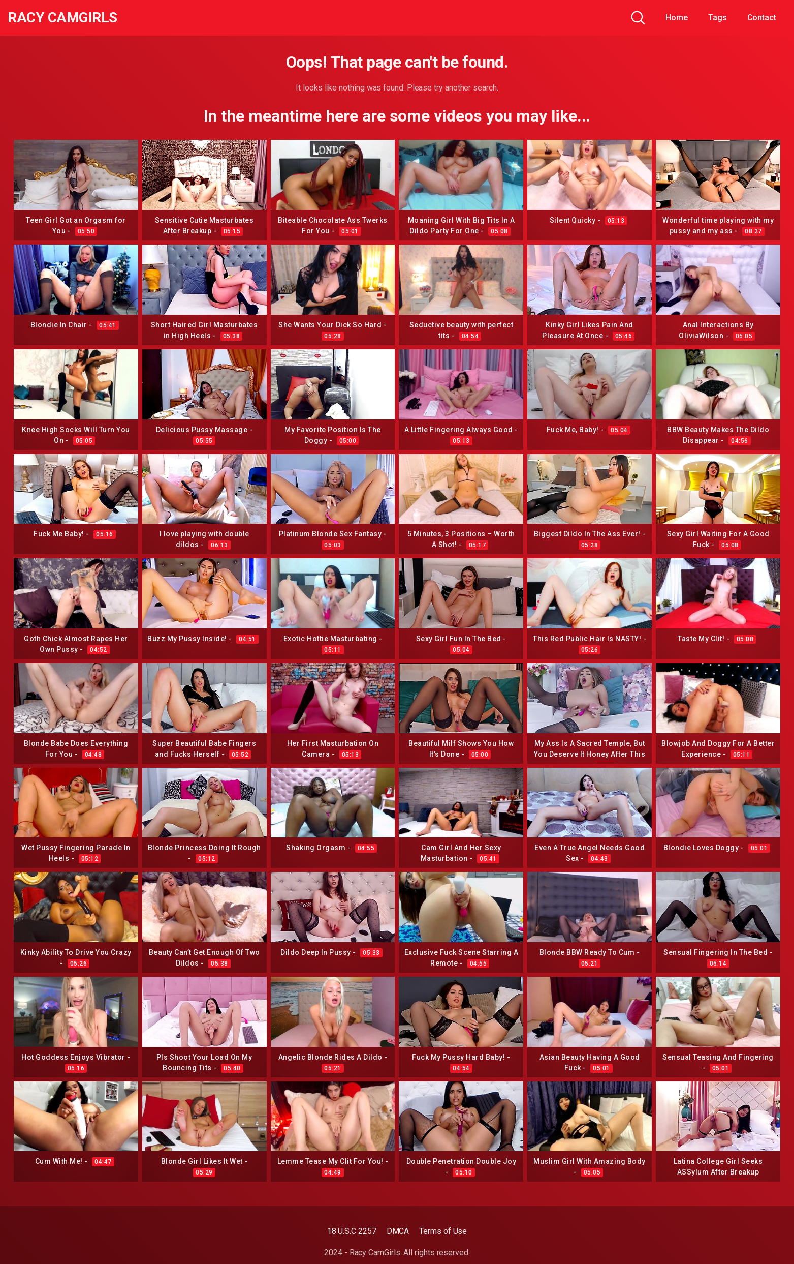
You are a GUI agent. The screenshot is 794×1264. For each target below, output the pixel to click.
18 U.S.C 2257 (351, 1231)
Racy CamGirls (62, 17)
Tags (717, 17)
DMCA (398, 1231)
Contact (761, 17)
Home (676, 17)
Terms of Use (443, 1231)
